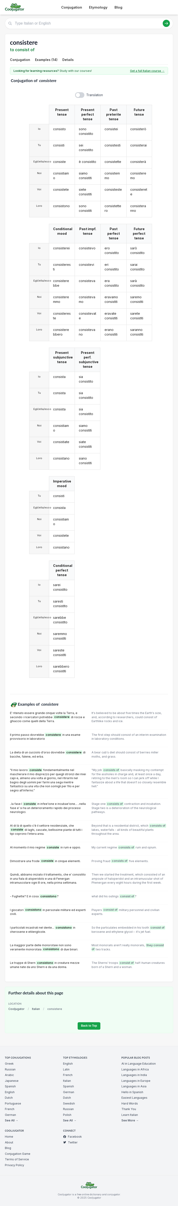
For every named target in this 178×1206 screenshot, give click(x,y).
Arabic (9, 1075)
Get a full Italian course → (147, 71)
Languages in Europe (135, 1080)
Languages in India (134, 1075)
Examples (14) (46, 60)
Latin (66, 1069)
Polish (67, 1115)
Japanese (12, 1080)
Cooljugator (16, 1009)
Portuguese (13, 1103)
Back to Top (89, 1025)
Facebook (72, 1136)
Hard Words (129, 1103)
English (10, 1092)
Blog (118, 7)
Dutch (9, 1097)
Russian (10, 1069)
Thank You (128, 1109)
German (10, 1115)
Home (9, 1136)
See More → (130, 1120)
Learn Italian (129, 1115)
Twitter (70, 1142)
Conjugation (71, 7)
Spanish (10, 1086)
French (9, 1109)
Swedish (69, 1103)
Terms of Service (17, 1159)
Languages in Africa (135, 1069)
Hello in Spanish (132, 1092)
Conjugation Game (17, 1153)
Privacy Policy (14, 1165)
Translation (94, 95)
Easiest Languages (134, 1097)
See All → (11, 1120)
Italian (36, 1009)
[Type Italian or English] (89, 23)
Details (68, 60)
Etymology (98, 7)
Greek (9, 1063)
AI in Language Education (138, 1063)
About (9, 1142)
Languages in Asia (133, 1086)
